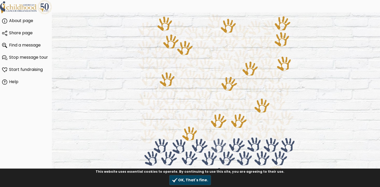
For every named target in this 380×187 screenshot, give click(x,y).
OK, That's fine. (190, 180)
